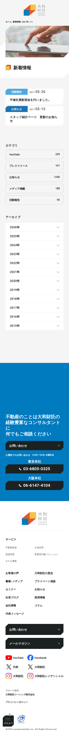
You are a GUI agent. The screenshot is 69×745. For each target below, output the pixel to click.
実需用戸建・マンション (46, 554)
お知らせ (34, 177)
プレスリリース (34, 165)
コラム (38, 605)
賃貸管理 (10, 554)
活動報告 (34, 200)
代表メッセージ (15, 613)
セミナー (11, 589)
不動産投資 (11, 547)
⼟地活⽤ (38, 547)
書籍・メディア (14, 581)
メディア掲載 (34, 188)
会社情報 (11, 605)
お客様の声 (12, 573)
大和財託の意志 (43, 573)
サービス (11, 539)
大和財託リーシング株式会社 (20, 694)
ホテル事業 (11, 560)
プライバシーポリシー (17, 702)
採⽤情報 (39, 597)
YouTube (34, 154)
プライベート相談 (45, 581)
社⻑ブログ (12, 597)
